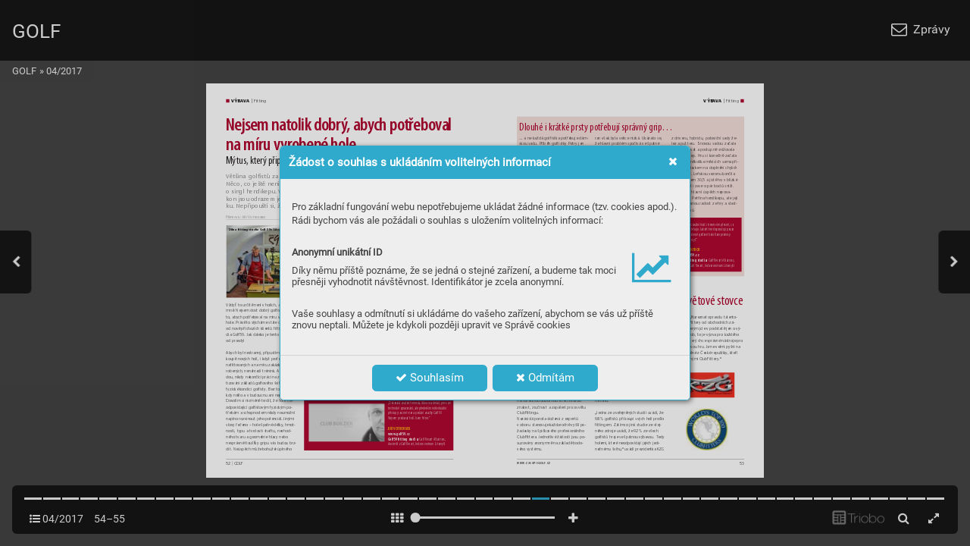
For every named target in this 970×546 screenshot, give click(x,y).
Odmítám (545, 377)
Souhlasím (430, 377)
